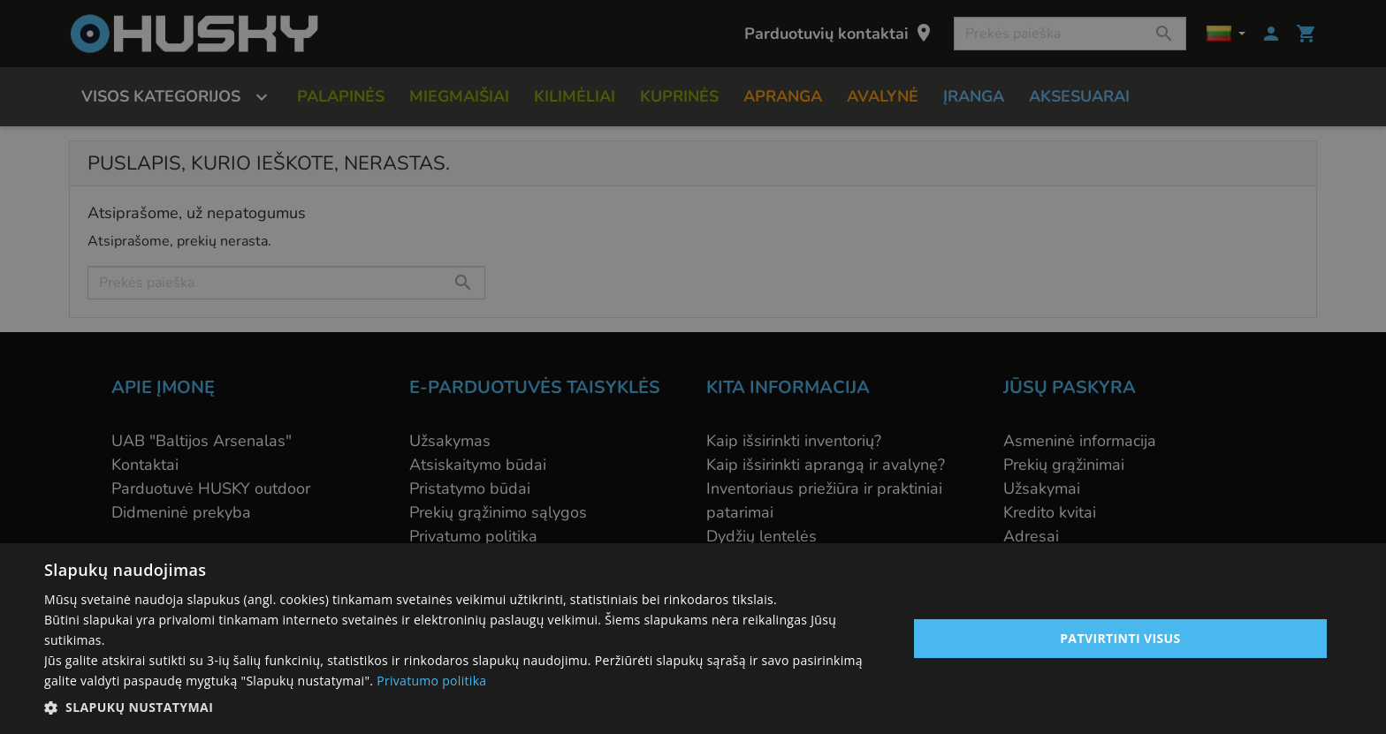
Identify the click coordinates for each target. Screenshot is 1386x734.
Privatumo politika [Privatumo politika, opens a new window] (431, 680)
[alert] (693, 367)
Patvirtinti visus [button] (1120, 638)
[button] (463, 707)
